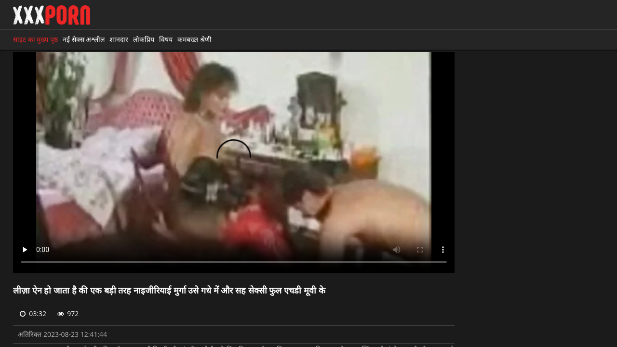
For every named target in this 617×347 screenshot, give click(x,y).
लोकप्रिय (143, 39)
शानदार (118, 39)
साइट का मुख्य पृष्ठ (35, 39)
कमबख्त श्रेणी (194, 39)
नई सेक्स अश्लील (84, 39)
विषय (166, 39)
